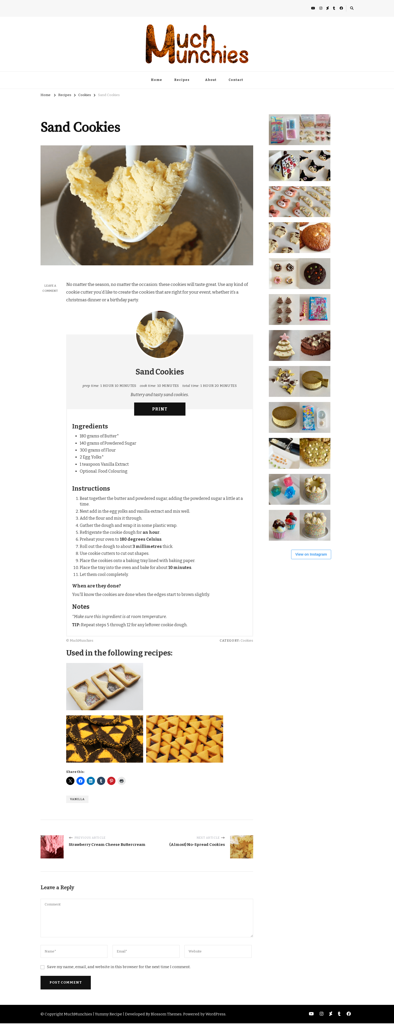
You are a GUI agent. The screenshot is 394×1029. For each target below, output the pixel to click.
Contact (236, 80)
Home (156, 80)
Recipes (182, 80)
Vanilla (77, 799)
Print (160, 409)
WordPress (215, 1014)
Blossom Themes (166, 1014)
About (210, 80)
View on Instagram (311, 554)
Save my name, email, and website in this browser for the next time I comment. (119, 967)
